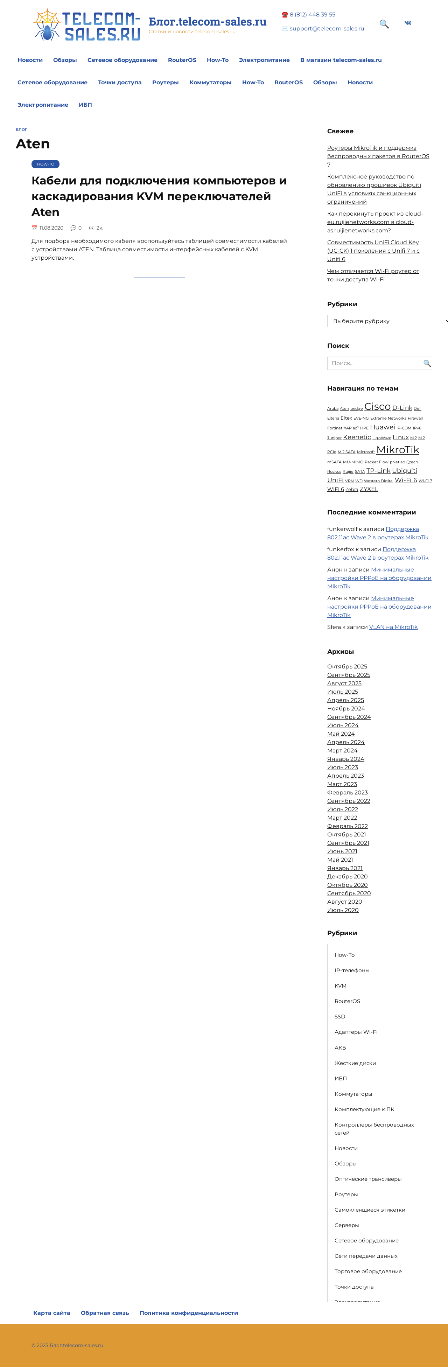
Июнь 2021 (342, 851)
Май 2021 (340, 859)
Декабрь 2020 (347, 876)
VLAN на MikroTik (393, 627)
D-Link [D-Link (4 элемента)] (402, 407)
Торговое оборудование (368, 1271)
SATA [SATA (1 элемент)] (360, 471)
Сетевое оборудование (123, 60)
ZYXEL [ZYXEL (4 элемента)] (369, 488)
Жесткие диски (355, 1063)
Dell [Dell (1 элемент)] (417, 408)
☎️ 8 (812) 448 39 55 (308, 14)
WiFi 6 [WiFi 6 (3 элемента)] (335, 489)
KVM (340, 985)
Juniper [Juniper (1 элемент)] (334, 438)
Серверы (347, 1225)
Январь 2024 (345, 759)
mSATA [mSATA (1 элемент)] (334, 462)
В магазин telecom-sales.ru (341, 60)
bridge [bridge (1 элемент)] (356, 408)
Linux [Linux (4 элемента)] (401, 437)
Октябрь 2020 (347, 885)
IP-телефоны (352, 970)
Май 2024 (341, 733)
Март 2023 (342, 784)
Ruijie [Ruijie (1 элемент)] (348, 471)
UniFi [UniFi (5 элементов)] (335, 480)
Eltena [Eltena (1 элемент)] (333, 418)
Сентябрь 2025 (348, 675)
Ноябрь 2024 (346, 708)
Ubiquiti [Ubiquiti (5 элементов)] (404, 471)
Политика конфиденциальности (189, 1313)
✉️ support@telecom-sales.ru (322, 28)
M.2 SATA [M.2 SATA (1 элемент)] (347, 452)
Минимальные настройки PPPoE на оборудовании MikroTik (379, 578)
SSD (340, 1016)
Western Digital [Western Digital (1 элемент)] (378, 481)
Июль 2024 (343, 725)
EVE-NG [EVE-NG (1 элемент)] (361, 418)
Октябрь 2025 (347, 666)
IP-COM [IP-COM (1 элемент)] (404, 428)
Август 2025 (344, 683)
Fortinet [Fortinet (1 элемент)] (334, 428)
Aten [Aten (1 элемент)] (344, 408)
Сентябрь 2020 (349, 893)
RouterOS (182, 60)
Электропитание (264, 60)
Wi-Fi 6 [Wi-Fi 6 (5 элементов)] (406, 480)
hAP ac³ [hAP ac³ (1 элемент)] (351, 428)
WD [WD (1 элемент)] (359, 481)
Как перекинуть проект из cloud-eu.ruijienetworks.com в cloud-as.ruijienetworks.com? (375, 222)
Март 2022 (342, 817)
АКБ (340, 1047)
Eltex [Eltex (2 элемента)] (346, 418)
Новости (30, 60)
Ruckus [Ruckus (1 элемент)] (334, 471)
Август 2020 (344, 901)
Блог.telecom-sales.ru (208, 21)
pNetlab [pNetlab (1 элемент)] (397, 462)
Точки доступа (120, 82)
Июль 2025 (342, 691)
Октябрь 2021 (346, 834)
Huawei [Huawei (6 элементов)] (382, 427)
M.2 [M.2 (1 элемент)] (413, 438)
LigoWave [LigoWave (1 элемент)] (381, 438)
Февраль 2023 (347, 792)
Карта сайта (51, 1313)
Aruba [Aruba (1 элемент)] (332, 408)
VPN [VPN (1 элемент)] (349, 481)
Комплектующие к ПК (364, 1109)
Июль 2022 (342, 809)
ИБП (85, 104)
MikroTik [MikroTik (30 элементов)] (397, 449)
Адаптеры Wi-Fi (356, 1032)
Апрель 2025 (345, 700)
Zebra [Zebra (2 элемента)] (351, 489)
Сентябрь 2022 (348, 801)
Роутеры (165, 82)
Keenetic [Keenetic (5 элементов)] (357, 437)
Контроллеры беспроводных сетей (374, 1128)
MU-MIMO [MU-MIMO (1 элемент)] (353, 462)
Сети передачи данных (366, 1256)
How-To (218, 60)
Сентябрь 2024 (349, 717)
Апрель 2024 (346, 742)
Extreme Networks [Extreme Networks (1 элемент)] (388, 418)
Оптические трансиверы (368, 1179)
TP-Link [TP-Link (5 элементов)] (378, 471)
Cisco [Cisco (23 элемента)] (377, 406)
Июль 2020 (343, 910)
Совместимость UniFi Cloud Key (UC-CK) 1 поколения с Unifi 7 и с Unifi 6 (373, 250)
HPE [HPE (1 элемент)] (364, 428)
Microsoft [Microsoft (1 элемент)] (366, 452)
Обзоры (65, 60)
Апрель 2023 (345, 775)
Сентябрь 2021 (348, 843)
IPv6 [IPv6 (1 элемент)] (417, 428)
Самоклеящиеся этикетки (370, 1209)
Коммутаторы (210, 82)
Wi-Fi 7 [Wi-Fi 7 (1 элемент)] (425, 481)
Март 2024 (342, 750)
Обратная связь (105, 1313)
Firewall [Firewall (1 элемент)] (415, 418)
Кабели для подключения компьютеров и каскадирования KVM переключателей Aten (159, 196)
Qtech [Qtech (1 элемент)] (412, 462)
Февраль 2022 (347, 826)
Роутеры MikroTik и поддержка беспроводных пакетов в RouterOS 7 (378, 156)
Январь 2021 (345, 868)
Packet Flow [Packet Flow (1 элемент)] (376, 462)
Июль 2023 (342, 767)
